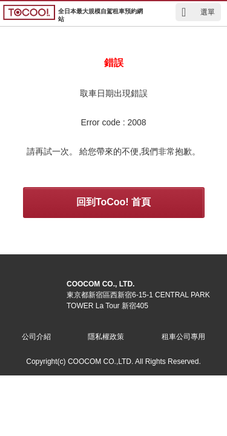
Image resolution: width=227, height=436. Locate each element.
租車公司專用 (183, 336)
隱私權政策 (106, 336)
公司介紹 (36, 336)
